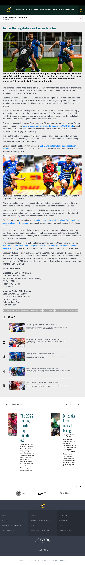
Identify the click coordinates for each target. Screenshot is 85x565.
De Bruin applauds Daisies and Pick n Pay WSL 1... (42, 325)
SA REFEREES (63, 515)
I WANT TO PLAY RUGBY (66, 530)
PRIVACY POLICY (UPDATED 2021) (40, 530)
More (72, 10)
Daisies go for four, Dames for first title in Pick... (41, 353)
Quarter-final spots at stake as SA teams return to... (42, 368)
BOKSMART (67, 10)
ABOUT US (5, 515)
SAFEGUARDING (63, 520)
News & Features (20, 10)
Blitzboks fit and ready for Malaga (69, 423)
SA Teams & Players (38, 10)
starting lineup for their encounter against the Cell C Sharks (48, 126)
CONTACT (5, 520)
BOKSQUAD (61, 10)
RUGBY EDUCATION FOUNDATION (40, 520)
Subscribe (42, 550)
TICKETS (55, 10)
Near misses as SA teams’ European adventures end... (43, 339)
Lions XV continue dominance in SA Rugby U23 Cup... (43, 382)
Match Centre (81, 10)
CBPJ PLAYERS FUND (8, 530)
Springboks (29, 10)
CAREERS (61, 525)
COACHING (34, 515)
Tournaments (48, 10)
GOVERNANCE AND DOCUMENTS (12, 525)
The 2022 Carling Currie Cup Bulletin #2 (26, 428)
